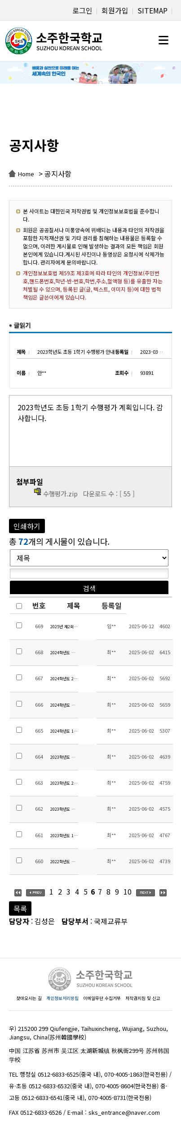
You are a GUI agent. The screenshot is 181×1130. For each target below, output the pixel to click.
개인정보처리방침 (62, 998)
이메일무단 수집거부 (102, 998)
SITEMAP (152, 10)
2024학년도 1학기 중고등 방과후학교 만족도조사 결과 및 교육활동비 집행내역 (64, 731)
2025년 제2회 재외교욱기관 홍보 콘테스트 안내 (64, 627)
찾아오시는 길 (29, 998)
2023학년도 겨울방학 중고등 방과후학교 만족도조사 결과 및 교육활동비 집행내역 (64, 757)
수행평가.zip (60, 493)
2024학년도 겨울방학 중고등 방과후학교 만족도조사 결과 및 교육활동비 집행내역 (64, 653)
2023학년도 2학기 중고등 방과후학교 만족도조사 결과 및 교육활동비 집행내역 (64, 783)
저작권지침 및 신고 (142, 998)
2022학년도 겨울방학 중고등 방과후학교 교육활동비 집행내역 (64, 862)
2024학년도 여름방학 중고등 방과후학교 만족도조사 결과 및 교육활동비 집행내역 (64, 705)
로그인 (82, 10)
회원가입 (115, 10)
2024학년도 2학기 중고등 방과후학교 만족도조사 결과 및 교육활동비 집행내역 (64, 679)
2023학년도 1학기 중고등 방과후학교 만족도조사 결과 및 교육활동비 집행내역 (64, 836)
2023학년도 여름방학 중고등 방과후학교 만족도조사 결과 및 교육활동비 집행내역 (64, 809)
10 (128, 891)
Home (26, 174)
